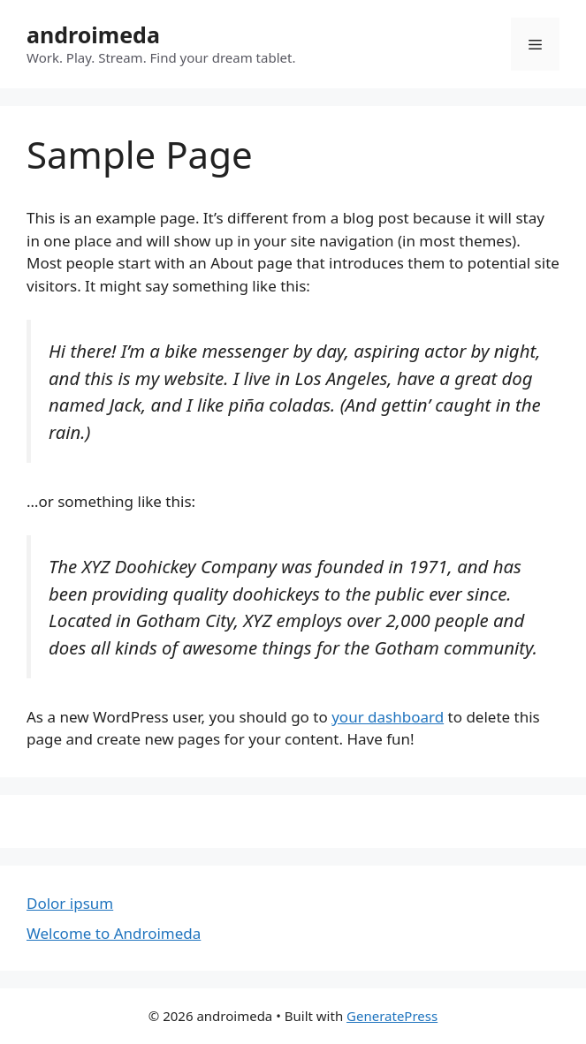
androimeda (93, 34)
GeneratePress (392, 1016)
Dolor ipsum (70, 903)
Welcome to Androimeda (114, 933)
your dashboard (387, 717)
